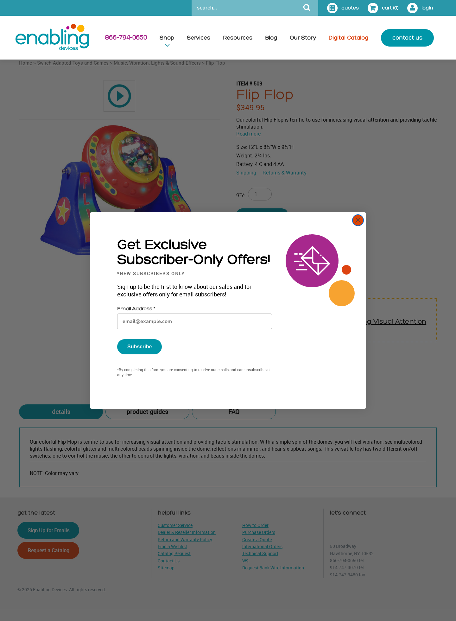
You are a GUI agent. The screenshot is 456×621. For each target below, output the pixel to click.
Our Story (303, 38)
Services (198, 38)
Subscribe (139, 346)
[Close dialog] (358, 220)
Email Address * (136, 309)
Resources (237, 38)
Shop (167, 38)
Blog (271, 38)
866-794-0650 (126, 37)
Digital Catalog (348, 38)
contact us (407, 38)
